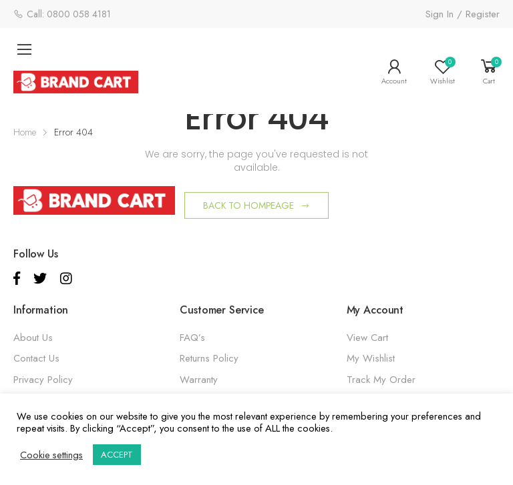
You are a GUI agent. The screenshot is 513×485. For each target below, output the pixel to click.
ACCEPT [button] (117, 454)
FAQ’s (192, 337)
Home (24, 132)
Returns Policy (209, 358)
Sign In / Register (462, 14)
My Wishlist (371, 358)
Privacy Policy (43, 379)
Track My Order (381, 379)
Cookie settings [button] (51, 455)
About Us (33, 337)
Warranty (199, 379)
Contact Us (36, 358)
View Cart (367, 337)
